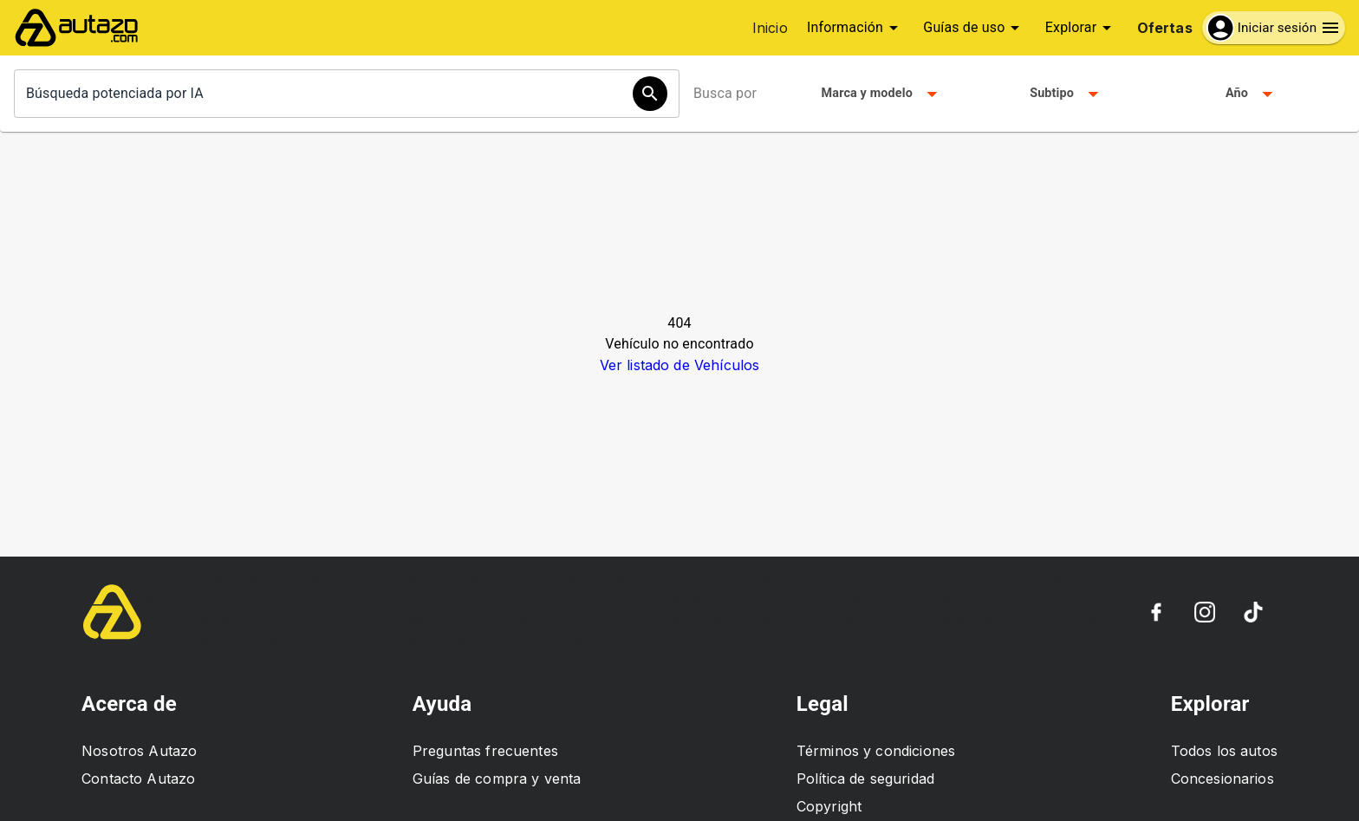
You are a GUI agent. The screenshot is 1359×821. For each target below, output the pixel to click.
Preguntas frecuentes (485, 750)
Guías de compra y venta (497, 778)
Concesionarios (1222, 778)
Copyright (829, 806)
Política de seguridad (865, 778)
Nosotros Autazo (139, 750)
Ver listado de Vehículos (680, 365)
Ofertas (1165, 27)
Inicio (770, 27)
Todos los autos (1224, 750)
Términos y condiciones (876, 750)
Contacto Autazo (138, 778)
